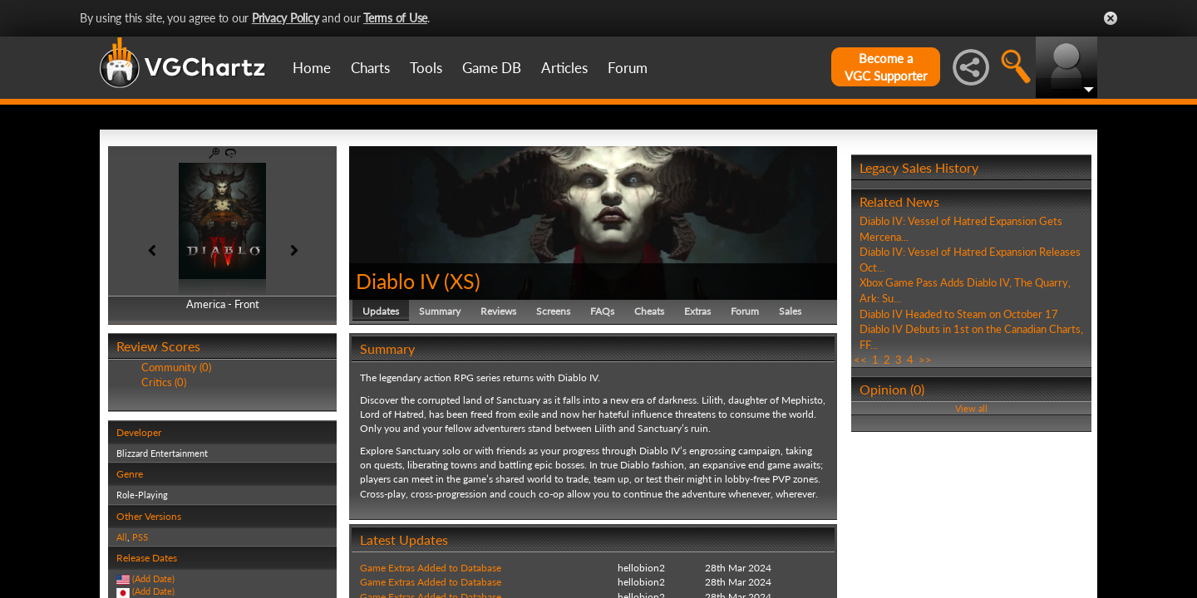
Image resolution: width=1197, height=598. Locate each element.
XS (462, 280)
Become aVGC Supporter (886, 67)
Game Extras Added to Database (430, 567)
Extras (697, 311)
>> (925, 359)
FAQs (602, 311)
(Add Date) (153, 578)
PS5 (140, 537)
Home (312, 67)
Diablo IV (397, 280)
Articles (564, 67)
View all (971, 408)
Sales (790, 311)
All (121, 537)
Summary (440, 311)
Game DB (491, 67)
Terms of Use (395, 18)
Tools (426, 67)
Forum (628, 67)
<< (860, 359)
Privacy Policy (285, 18)
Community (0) (176, 367)
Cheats (649, 311)
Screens (553, 311)
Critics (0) (163, 382)
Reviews (498, 311)
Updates (380, 311)
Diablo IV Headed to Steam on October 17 (959, 314)
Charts (370, 67)
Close (1110, 18)
